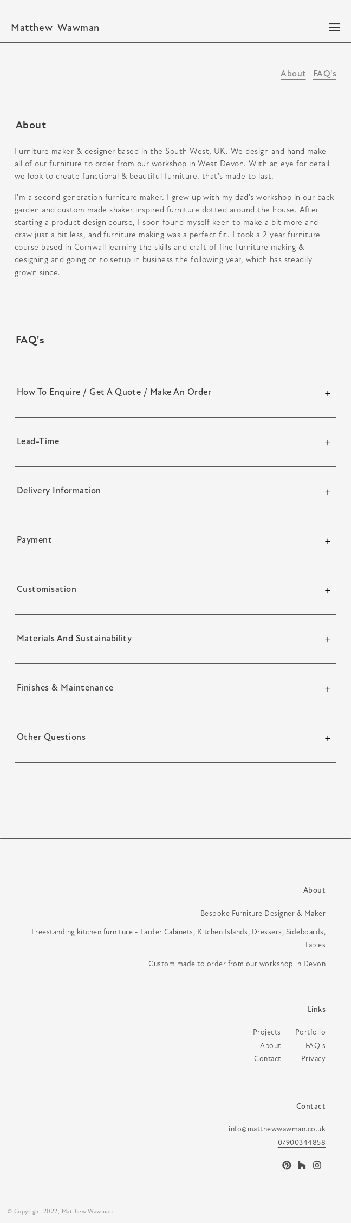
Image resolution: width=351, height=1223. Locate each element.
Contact (311, 1107)
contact (267, 1059)
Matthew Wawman (87, 1211)
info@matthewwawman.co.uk (277, 1129)
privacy (313, 1059)
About (293, 74)
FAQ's (324, 74)
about (270, 1046)
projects (267, 1032)
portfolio (310, 1032)
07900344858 (302, 1143)
